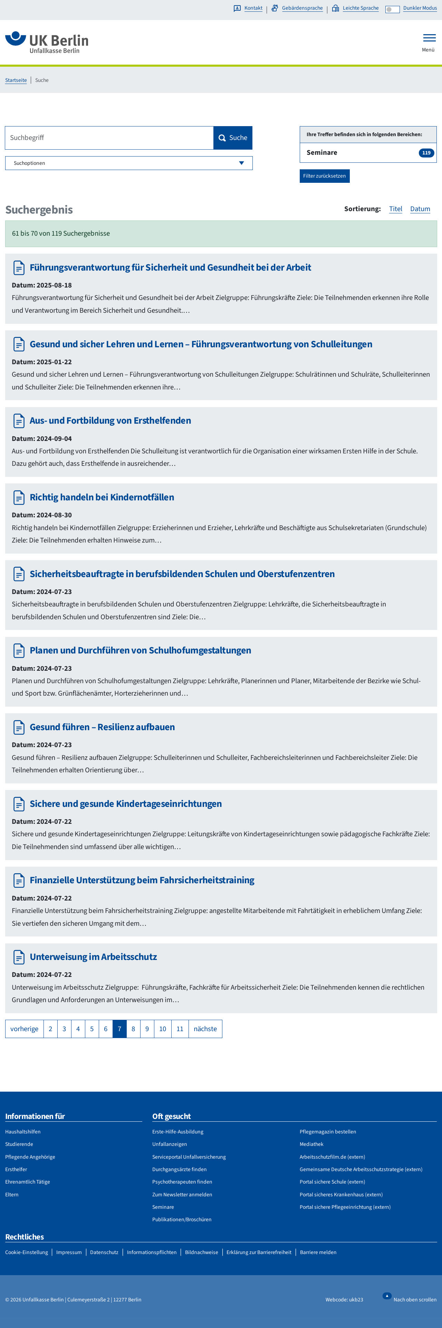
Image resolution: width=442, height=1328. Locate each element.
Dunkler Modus (420, 8)
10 (162, 1029)
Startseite (16, 80)
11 (179, 1029)
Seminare (370, 153)
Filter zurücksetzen (324, 176)
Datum (420, 209)
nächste (205, 1029)
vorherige (24, 1029)
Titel (395, 209)
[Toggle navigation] (429, 37)
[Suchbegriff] (109, 137)
